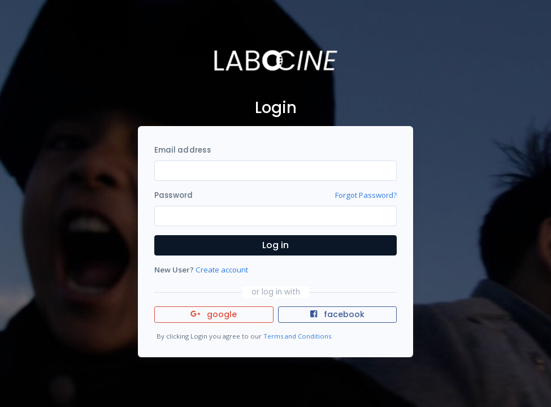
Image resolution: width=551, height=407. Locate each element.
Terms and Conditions (297, 336)
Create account (222, 270)
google (213, 314)
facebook (337, 314)
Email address (182, 150)
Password (173, 195)
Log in (275, 245)
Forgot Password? (366, 195)
